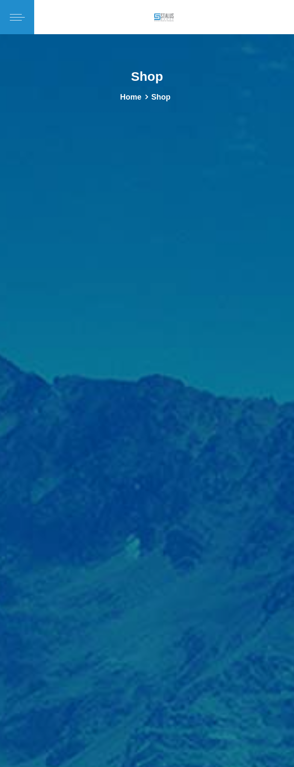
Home (130, 97)
